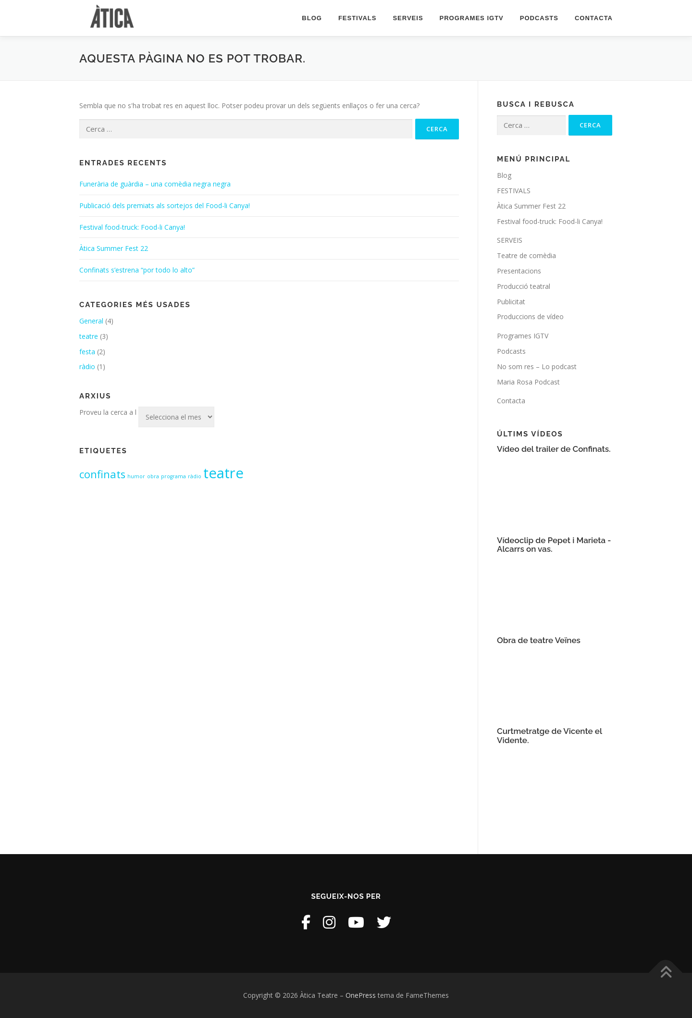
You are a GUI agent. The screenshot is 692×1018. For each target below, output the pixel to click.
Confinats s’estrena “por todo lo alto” (137, 269)
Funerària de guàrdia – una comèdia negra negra (155, 183)
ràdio (87, 366)
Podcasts (539, 18)
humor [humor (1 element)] (136, 476)
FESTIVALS (357, 18)
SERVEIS (408, 18)
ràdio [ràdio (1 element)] (194, 476)
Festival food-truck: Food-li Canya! (132, 227)
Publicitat (511, 301)
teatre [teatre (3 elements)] (223, 473)
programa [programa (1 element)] (173, 476)
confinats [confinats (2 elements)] (102, 474)
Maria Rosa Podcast (528, 381)
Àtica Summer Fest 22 (113, 248)
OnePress (361, 995)
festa (87, 351)
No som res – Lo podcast (537, 366)
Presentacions (519, 270)
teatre (88, 336)
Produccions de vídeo (530, 316)
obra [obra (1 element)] (153, 476)
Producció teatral (523, 286)
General (91, 320)
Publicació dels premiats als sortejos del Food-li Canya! (164, 205)
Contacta (594, 18)
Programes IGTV (472, 18)
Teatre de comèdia (526, 255)
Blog (312, 18)
